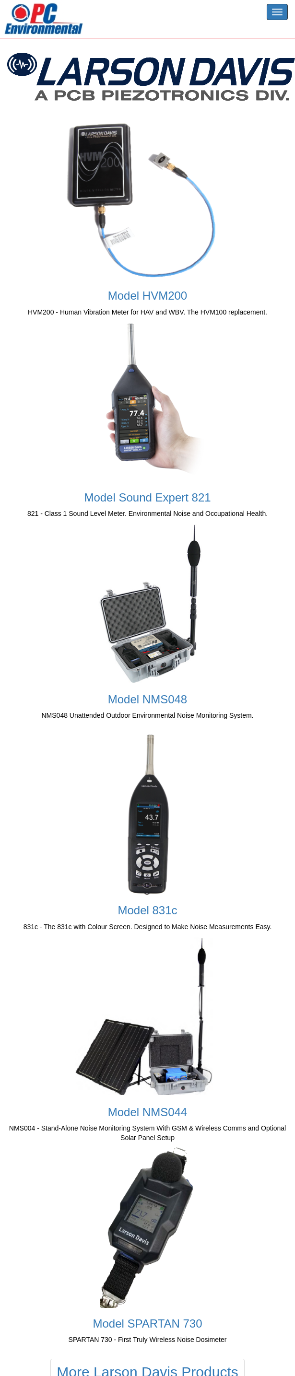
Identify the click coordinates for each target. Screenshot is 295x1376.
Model (147, 295)
